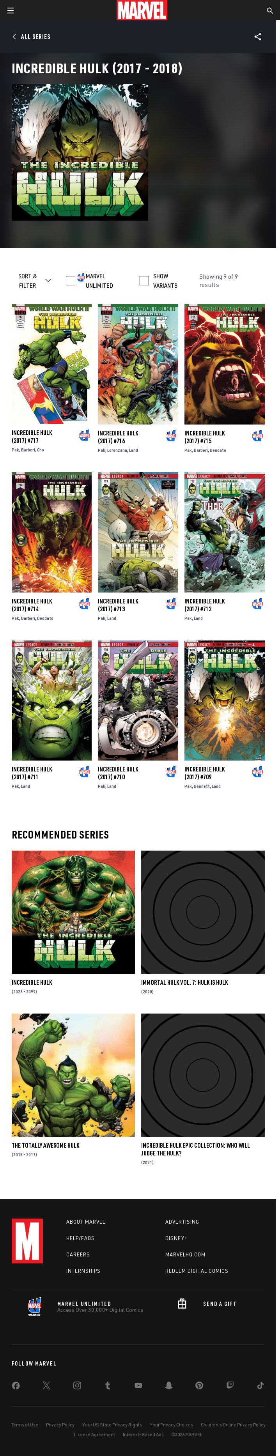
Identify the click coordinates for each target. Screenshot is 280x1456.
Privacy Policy (60, 1425)
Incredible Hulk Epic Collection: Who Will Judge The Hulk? (195, 1149)
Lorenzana (117, 450)
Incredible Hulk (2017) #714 (32, 605)
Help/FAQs (80, 1238)
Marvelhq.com (185, 1254)
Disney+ (176, 1238)
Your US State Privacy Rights (112, 1425)
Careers (78, 1254)
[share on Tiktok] (260, 1387)
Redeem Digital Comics (197, 1271)
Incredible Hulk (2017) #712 (204, 605)
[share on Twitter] (46, 1387)
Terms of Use (24, 1425)
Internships (83, 1271)
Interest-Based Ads (143, 1434)
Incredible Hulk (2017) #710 (118, 773)
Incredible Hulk (32, 982)
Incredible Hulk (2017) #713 (118, 605)
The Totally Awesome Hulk (45, 1145)
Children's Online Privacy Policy (233, 1425)
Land (133, 450)
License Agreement (94, 1434)
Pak (15, 450)
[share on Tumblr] (108, 1387)
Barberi (28, 450)
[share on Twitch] (230, 1387)
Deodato (218, 450)
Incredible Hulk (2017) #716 (118, 437)
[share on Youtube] (138, 1387)
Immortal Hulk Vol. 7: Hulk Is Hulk (184, 982)
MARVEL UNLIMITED (99, 280)
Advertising (182, 1222)
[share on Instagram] (77, 1387)
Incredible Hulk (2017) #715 (204, 437)
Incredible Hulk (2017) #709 (204, 773)
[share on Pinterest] (199, 1387)
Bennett (202, 786)
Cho (40, 450)
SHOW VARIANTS (165, 280)
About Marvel (85, 1222)
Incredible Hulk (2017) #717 (32, 436)
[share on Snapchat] (169, 1387)
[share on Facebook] (16, 1387)
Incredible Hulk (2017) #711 (32, 773)
